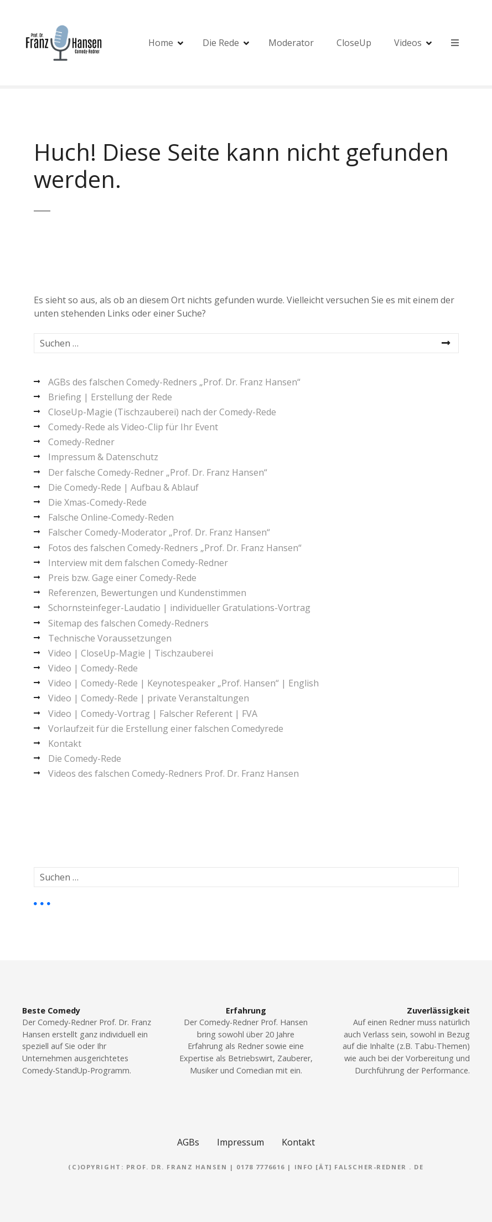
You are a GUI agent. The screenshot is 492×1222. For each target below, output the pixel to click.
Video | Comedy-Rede (93, 668)
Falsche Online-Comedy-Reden (111, 517)
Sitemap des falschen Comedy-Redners (128, 623)
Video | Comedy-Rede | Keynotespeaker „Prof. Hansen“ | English (183, 683)
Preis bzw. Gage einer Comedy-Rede (122, 578)
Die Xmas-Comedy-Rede (97, 502)
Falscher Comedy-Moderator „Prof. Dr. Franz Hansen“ (159, 532)
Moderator (291, 43)
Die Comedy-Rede (84, 758)
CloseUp (353, 43)
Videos (408, 43)
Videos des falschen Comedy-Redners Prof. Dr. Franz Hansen (173, 773)
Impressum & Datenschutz (103, 457)
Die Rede (221, 43)
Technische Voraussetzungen (110, 638)
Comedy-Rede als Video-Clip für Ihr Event (133, 427)
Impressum (240, 1142)
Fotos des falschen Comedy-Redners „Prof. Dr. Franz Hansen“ (175, 548)
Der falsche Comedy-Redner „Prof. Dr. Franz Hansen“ (157, 472)
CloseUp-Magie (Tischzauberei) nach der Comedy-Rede (162, 412)
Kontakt (64, 743)
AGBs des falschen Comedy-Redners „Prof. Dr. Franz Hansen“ (174, 382)
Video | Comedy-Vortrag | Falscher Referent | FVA (152, 713)
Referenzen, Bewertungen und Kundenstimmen (147, 593)
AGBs (188, 1142)
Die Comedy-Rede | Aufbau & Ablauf (123, 487)
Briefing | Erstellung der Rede (110, 397)
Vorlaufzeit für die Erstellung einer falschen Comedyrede (165, 728)
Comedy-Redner (81, 442)
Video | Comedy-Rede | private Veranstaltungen (148, 698)
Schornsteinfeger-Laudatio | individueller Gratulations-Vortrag (179, 608)
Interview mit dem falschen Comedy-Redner (138, 563)
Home (160, 43)
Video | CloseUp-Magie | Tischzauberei (130, 653)
